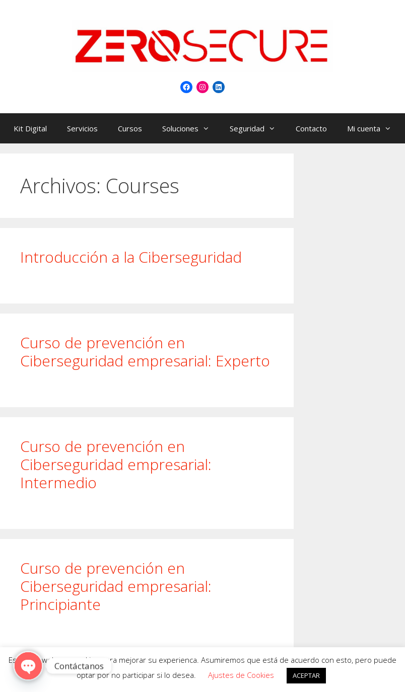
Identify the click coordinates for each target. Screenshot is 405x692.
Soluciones (191, 128)
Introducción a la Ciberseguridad (131, 257)
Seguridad (258, 128)
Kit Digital (30, 128)
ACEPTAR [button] (306, 675)
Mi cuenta (374, 128)
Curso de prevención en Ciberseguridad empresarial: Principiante (116, 586)
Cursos (130, 128)
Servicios (82, 128)
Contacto (311, 128)
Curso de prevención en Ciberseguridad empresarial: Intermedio (116, 464)
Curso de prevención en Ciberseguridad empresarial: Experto (145, 351)
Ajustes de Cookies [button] (241, 675)
